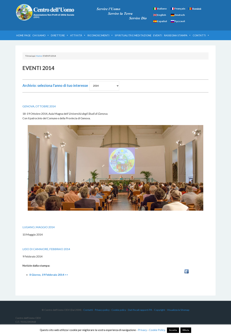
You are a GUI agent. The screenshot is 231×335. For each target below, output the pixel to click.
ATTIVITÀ (78, 35)
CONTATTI (201, 35)
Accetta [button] (173, 330)
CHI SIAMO (40, 35)
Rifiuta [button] (186, 330)
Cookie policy (118, 309)
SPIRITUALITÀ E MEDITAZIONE (133, 35)
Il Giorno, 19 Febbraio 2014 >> (48, 274)
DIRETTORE (59, 35)
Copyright (159, 309)
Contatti (88, 309)
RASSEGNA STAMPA (177, 35)
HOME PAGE (23, 35)
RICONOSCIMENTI (100, 35)
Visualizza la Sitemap (178, 309)
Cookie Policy (157, 329)
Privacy (142, 329)
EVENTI (157, 35)
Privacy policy (102, 309)
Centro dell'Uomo (45, 12)
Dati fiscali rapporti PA (140, 309)
